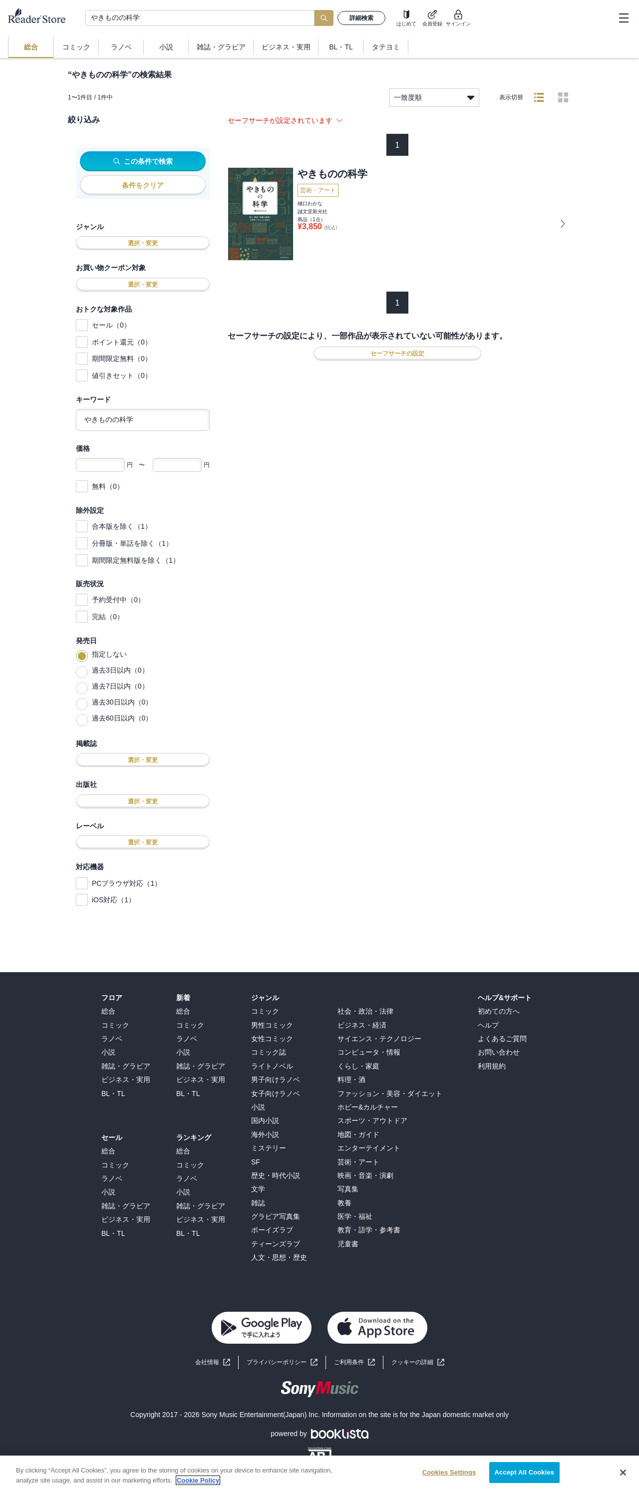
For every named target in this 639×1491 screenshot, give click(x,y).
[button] (417, 1362)
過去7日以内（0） (120, 686)
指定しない (109, 654)
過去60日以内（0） (122, 718)
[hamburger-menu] (623, 17)
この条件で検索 (143, 161)
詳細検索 (361, 17)
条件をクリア (143, 185)
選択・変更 (143, 243)
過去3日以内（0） (120, 670)
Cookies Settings (449, 1481)
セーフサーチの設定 (397, 353)
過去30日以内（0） (122, 702)
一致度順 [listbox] (434, 97)
